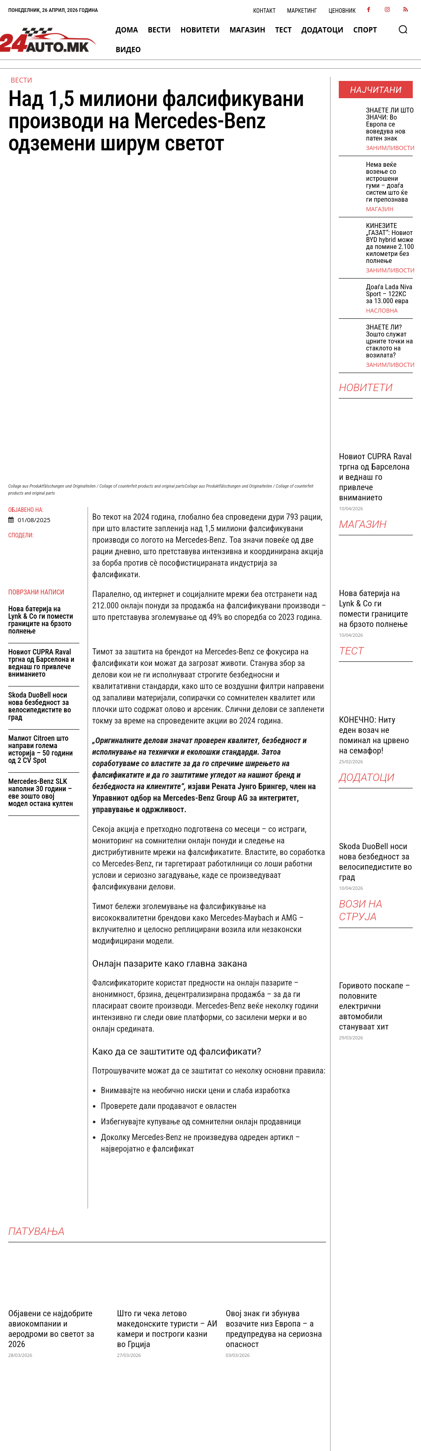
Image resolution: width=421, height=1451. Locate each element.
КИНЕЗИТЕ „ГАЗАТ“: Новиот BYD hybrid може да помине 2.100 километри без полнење (390, 243)
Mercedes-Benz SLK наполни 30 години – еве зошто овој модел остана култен (40, 686)
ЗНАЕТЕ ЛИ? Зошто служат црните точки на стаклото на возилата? (389, 341)
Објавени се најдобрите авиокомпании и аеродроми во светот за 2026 (51, 1223)
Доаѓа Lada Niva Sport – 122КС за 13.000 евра (389, 294)
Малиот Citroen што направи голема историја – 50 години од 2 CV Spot (40, 643)
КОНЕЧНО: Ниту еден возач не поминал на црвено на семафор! (374, 735)
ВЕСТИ (21, 80)
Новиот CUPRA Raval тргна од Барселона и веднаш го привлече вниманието (41, 557)
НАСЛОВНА (382, 310)
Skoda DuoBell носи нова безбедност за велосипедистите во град (39, 600)
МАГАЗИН (379, 209)
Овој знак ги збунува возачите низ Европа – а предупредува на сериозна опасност (274, 1223)
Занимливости (390, 148)
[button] (403, 29)
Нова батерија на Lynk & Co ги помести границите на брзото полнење (40, 514)
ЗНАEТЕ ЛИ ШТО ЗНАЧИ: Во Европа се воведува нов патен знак (390, 124)
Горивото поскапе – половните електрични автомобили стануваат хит (374, 1006)
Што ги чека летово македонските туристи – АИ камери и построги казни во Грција (167, 1223)
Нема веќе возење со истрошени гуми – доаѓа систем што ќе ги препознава (387, 181)
